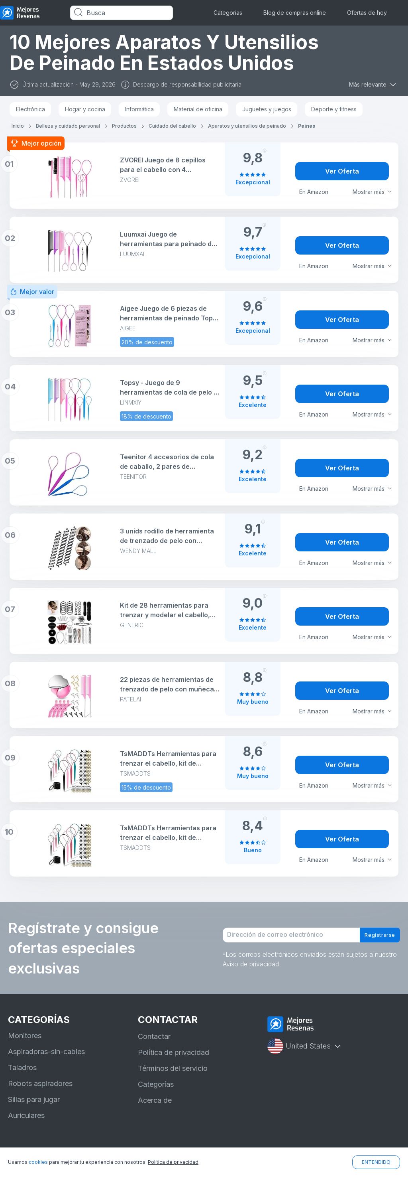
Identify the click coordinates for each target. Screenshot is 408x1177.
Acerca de (155, 1100)
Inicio (18, 126)
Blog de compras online (294, 12)
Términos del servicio (173, 1068)
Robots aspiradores (40, 1083)
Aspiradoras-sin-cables (46, 1051)
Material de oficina (198, 109)
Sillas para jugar (34, 1099)
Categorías (228, 12)
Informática (139, 109)
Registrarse (373, 935)
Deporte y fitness (334, 109)
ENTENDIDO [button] (376, 1162)
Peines (306, 126)
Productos (124, 126)
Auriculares (26, 1115)
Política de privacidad (173, 1052)
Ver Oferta (342, 171)
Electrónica (30, 109)
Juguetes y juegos (266, 109)
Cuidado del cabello (172, 126)
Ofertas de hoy (367, 12)
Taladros (22, 1067)
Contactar (154, 1036)
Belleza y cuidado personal (68, 126)
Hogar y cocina (85, 109)
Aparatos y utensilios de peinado (247, 126)
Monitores (24, 1035)
